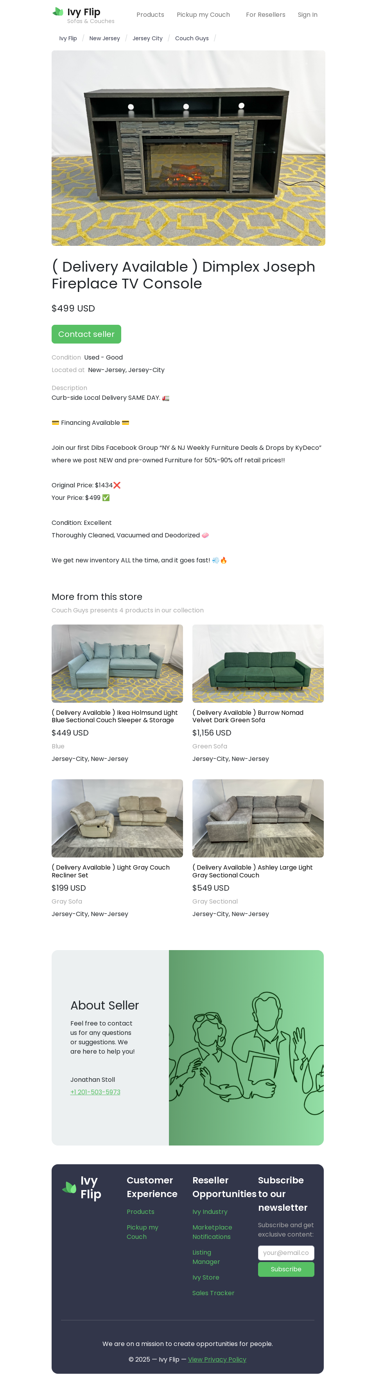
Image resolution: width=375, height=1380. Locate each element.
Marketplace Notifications (212, 1232)
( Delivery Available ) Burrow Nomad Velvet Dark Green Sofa (247, 716)
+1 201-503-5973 (95, 1092)
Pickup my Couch (203, 14)
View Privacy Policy (217, 1359)
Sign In (308, 14)
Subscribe (286, 1269)
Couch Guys (192, 38)
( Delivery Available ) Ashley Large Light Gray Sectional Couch (252, 871)
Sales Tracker (213, 1293)
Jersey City (148, 38)
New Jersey (105, 38)
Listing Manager (206, 1257)
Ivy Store (205, 1277)
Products (150, 14)
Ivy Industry (210, 1211)
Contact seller (86, 334)
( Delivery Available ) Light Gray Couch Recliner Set (111, 871)
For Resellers (265, 14)
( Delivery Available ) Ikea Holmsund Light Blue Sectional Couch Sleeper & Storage (115, 716)
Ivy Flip (68, 38)
